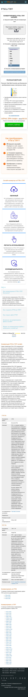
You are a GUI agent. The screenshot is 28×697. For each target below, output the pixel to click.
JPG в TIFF (8, 623)
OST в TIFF (8, 613)
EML (11, 53)
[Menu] (25, 2)
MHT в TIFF (8, 637)
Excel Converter (20, 670)
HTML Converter (13, 670)
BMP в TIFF (8, 624)
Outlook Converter (14, 668)
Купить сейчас (14, 125)
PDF (11, 51)
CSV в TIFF (8, 627)
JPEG (11, 60)
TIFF (11, 65)
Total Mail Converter (15, 511)
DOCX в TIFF (9, 629)
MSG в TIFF (9, 634)
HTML (11, 58)
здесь (18, 282)
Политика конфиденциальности (14, 683)
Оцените (14, 336)
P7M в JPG (7, 598)
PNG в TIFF (8, 621)
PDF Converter (5, 668)
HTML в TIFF (9, 618)
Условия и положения (6, 685)
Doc (11, 56)
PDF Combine (13, 672)
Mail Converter (21, 668)
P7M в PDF (7, 595)
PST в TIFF (8, 611)
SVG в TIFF (8, 626)
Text (11, 63)
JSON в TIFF (9, 619)
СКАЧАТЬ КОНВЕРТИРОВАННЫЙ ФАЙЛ (14, 72)
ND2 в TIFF (8, 631)
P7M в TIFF (8, 635)
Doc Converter (5, 670)
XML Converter (5, 672)
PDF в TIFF (8, 615)
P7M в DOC (8, 596)
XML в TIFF (8, 616)
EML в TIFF (8, 632)
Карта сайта (4, 683)
